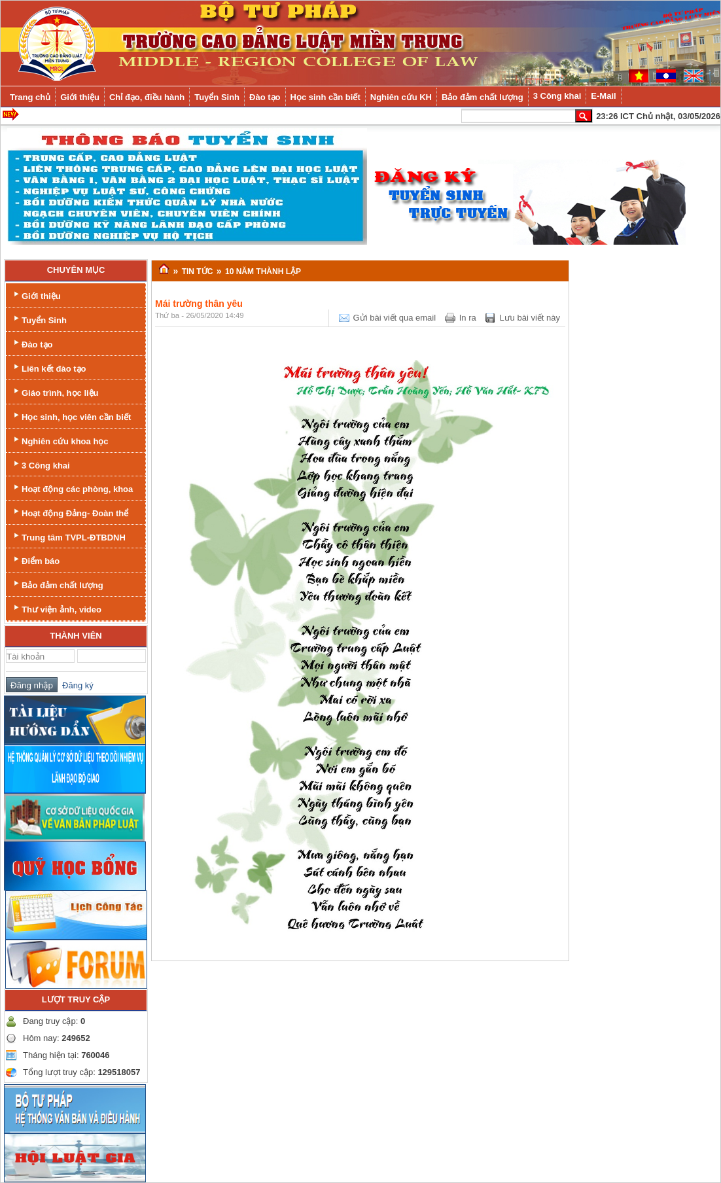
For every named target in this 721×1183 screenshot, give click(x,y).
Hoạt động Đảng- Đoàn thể (69, 512)
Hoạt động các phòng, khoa (72, 488)
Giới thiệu (36, 295)
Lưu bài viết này (529, 318)
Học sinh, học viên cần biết (71, 416)
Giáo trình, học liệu (55, 391)
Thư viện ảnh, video (56, 608)
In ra (467, 318)
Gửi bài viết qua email (394, 318)
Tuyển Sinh (39, 319)
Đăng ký (76, 685)
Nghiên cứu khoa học (60, 440)
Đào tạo (31, 343)
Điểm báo (35, 560)
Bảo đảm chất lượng (57, 584)
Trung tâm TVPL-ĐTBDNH (68, 536)
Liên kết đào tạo (48, 367)
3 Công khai (40, 464)
